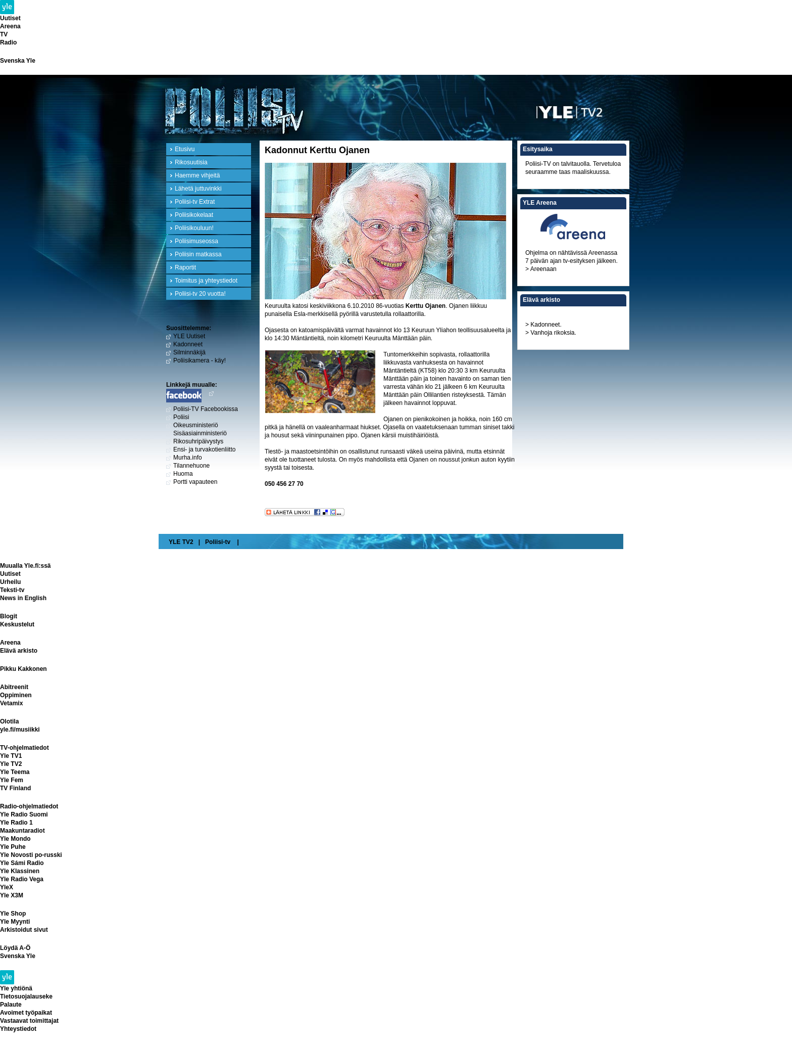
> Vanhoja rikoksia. (550, 332)
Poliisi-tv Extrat (195, 201)
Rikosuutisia (191, 162)
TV (4, 34)
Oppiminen (16, 695)
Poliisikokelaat (194, 214)
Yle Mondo (15, 838)
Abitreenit (14, 687)
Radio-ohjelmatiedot (29, 806)
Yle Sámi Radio (22, 863)
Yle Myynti (15, 921)
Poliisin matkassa (198, 254)
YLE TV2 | (184, 542)
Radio (8, 42)
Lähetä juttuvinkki (198, 188)
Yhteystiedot (18, 1028)
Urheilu (10, 581)
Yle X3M (11, 895)
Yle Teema (14, 772)
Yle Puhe (13, 846)
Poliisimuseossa (196, 241)
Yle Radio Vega (21, 879)
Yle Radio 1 (16, 822)
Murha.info (187, 457)
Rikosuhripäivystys (198, 441)
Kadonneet (188, 344)
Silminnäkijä (189, 352)
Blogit (8, 616)
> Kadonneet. (543, 324)
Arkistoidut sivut (24, 929)
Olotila (9, 721)
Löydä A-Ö (15, 947)
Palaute (11, 1004)
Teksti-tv (12, 590)
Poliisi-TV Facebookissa (205, 409)
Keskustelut (17, 624)
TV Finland (15, 788)
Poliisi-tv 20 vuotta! (200, 293)
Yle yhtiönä (16, 988)
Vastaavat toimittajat (29, 1020)
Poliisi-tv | (222, 542)
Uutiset (10, 18)
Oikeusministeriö (195, 425)
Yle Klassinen (19, 871)
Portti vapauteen (195, 481)
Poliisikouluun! (194, 228)
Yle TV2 (11, 763)
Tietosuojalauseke (26, 996)
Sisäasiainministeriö (200, 433)
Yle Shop (13, 913)
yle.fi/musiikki (20, 729)
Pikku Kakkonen (23, 668)
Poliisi (181, 417)
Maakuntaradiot (22, 830)
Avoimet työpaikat (26, 1012)
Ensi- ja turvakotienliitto (204, 449)
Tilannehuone (191, 465)
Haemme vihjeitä (197, 175)
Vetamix (11, 703)
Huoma (183, 473)
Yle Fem (11, 780)
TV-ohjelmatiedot (24, 747)
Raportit (185, 267)
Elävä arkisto (18, 650)
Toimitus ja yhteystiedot (206, 280)
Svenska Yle (17, 60)
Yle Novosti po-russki (31, 854)
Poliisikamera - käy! (199, 360)
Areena (10, 26)
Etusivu (184, 149)
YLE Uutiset (189, 336)
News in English (23, 598)
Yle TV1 (11, 755)
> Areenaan (541, 269)
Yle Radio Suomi (24, 814)
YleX (6, 887)
